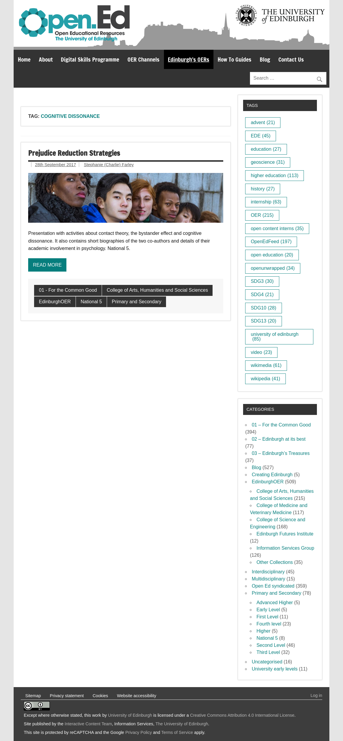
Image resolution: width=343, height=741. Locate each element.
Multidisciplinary (268, 578)
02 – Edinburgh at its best (278, 439)
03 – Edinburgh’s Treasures (281, 453)
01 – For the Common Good (281, 424)
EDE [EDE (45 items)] (260, 135)
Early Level (268, 609)
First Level (267, 616)
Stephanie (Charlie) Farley (109, 164)
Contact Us (291, 59)
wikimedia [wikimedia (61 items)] (266, 365)
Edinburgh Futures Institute (284, 533)
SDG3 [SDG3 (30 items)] (262, 281)
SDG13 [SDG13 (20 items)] (263, 320)
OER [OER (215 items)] (262, 215)
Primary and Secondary (136, 301)
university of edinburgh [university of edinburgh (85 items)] (275, 336)
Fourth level (268, 623)
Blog (265, 59)
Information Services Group (285, 548)
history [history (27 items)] (263, 188)
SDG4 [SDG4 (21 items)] (262, 294)
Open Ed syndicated (273, 585)
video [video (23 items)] (261, 352)
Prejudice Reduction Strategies (74, 153)
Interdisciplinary (268, 571)
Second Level (270, 645)
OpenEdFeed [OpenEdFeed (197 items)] (271, 241)
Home (24, 59)
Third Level (268, 652)
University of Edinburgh (130, 715)
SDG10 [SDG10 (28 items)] (263, 307)
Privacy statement (67, 696)
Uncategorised (267, 661)
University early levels (275, 668)
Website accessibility (136, 696)
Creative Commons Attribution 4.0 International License (242, 715)
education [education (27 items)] (266, 149)
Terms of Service (177, 732)
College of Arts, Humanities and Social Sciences (157, 290)
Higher (263, 630)
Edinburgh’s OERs (188, 59)
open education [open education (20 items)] (272, 254)
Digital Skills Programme (90, 59)
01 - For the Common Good (68, 290)
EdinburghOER (55, 301)
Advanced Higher (274, 602)
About (46, 59)
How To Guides (234, 59)
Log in (316, 695)
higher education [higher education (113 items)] (275, 175)
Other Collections (274, 562)
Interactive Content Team (88, 723)
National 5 (91, 301)
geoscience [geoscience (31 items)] (268, 162)
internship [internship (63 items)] (266, 201)
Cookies (100, 696)
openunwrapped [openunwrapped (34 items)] (273, 268)
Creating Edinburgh (272, 474)
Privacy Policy (138, 732)
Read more (47, 264)
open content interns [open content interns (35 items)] (277, 228)
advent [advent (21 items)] (263, 122)
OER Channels (143, 59)
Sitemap (33, 696)
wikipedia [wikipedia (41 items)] (265, 378)
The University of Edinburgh (182, 723)
